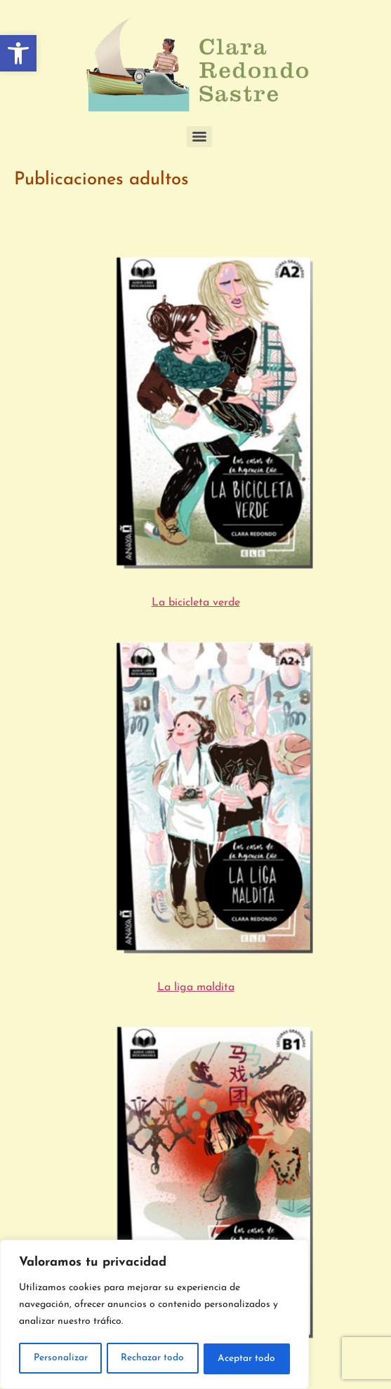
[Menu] (199, 136)
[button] (18, 53)
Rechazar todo (153, 1358)
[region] (154, 1315)
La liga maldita (195, 987)
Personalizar (60, 1358)
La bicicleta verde (196, 602)
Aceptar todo (247, 1358)
